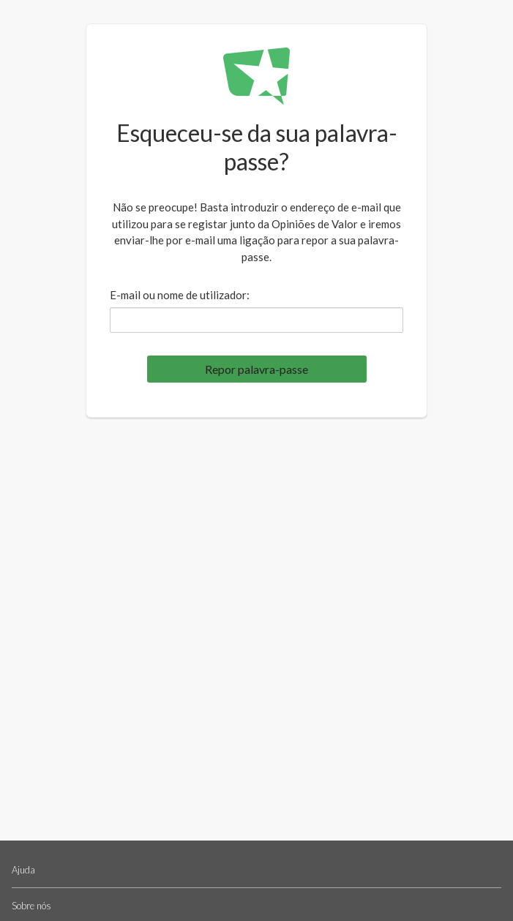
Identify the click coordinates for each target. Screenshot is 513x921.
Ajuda (23, 870)
